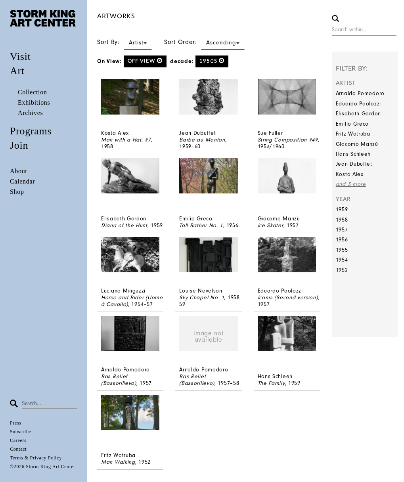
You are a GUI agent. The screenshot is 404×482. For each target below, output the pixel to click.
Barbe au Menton (202, 139)
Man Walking (118, 462)
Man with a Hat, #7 (126, 139)
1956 (342, 239)
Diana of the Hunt (124, 225)
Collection (32, 92)
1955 (342, 250)
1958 (342, 219)
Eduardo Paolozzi (358, 103)
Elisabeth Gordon (358, 113)
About (18, 171)
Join (19, 145)
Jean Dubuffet (354, 164)
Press (15, 423)
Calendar (22, 181)
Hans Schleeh (353, 154)
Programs (31, 131)
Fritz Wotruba (353, 133)
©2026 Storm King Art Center (42, 466)
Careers (18, 440)
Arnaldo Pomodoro (360, 93)
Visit (20, 56)
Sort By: (124, 42)
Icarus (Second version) (288, 297)
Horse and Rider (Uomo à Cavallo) (132, 301)
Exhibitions (34, 102)
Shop (17, 191)
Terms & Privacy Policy (36, 458)
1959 (342, 209)
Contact (18, 449)
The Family (271, 383)
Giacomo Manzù (357, 144)
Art (17, 71)
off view (145, 61)
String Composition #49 (288, 139)
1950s (211, 61)
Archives (30, 112)
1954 (342, 259)
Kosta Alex (350, 174)
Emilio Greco (352, 123)
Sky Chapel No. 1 (201, 297)
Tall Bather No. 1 (201, 225)
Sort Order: (204, 42)
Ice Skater (270, 225)
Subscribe (20, 431)
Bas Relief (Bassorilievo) (118, 379)
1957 (342, 229)
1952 (342, 270)
